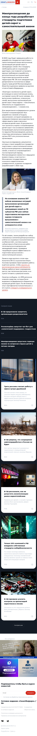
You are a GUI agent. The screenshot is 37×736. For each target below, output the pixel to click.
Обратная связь (29, 709)
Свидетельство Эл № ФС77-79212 (12, 707)
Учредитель (28, 707)
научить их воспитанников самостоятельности (16, 266)
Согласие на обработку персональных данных (17, 697)
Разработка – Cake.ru (8, 731)
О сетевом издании (7, 709)
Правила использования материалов (13, 715)
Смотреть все (18, 625)
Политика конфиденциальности (12, 713)
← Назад (4, 7)
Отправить (30, 693)
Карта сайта (5, 728)
